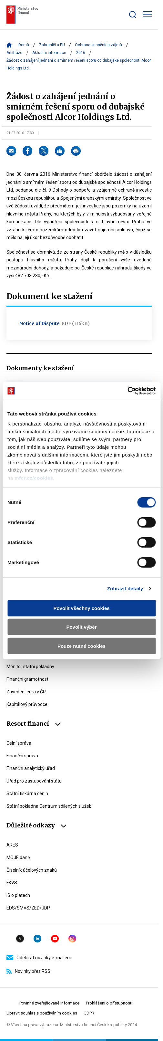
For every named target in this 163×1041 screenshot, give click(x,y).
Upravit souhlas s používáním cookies (41, 1013)
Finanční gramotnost (27, 679)
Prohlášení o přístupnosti (109, 1003)
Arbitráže (14, 52)
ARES (12, 844)
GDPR (89, 1013)
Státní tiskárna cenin (27, 793)
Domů (23, 44)
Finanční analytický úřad (30, 768)
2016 (80, 52)
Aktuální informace (49, 52)
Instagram (72, 938)
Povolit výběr (81, 627)
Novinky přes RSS (28, 971)
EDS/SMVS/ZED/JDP (28, 907)
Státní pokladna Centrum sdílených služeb (49, 806)
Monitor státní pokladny (30, 666)
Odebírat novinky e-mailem (38, 957)
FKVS (11, 882)
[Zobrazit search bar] (132, 14)
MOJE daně (18, 857)
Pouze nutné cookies (81, 645)
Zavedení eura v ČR (26, 691)
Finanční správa (22, 755)
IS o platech (18, 895)
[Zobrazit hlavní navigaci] (147, 14)
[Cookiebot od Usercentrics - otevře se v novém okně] (127, 391)
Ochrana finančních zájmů (98, 45)
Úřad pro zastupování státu (34, 780)
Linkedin (37, 938)
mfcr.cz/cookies (34, 478)
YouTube (55, 938)
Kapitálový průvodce (26, 704)
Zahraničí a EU (52, 45)
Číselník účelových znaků (31, 870)
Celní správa (18, 743)
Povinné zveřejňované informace (49, 1003)
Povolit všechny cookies (81, 608)
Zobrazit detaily (125, 588)
